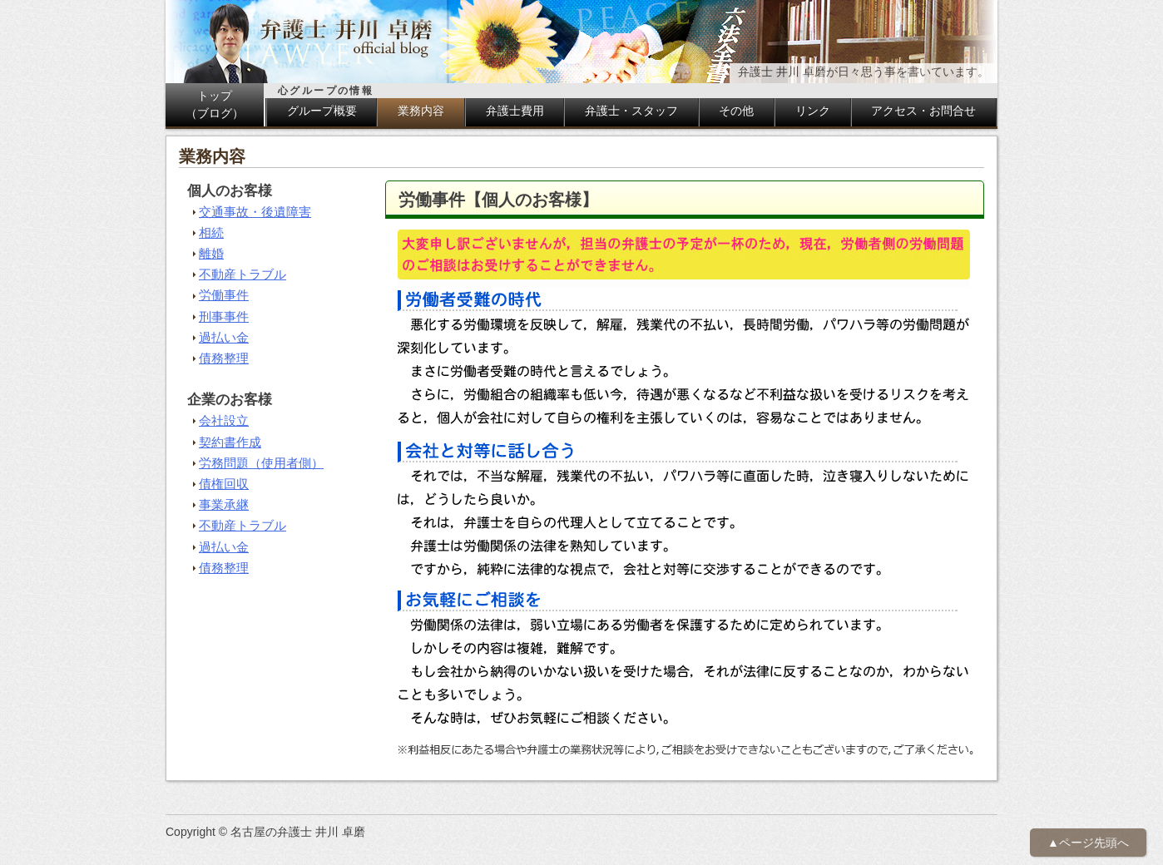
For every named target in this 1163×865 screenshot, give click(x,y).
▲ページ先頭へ (1088, 842)
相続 (211, 232)
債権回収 (224, 484)
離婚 (211, 253)
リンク (812, 110)
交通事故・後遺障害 (255, 212)
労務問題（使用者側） (261, 463)
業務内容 (421, 110)
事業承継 (224, 504)
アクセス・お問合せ (923, 110)
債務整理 (224, 358)
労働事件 (224, 295)
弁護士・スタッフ (631, 110)
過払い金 (224, 337)
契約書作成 (230, 442)
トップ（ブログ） (215, 104)
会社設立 (224, 420)
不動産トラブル (242, 274)
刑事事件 (224, 316)
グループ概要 (322, 110)
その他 (736, 110)
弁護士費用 (515, 110)
